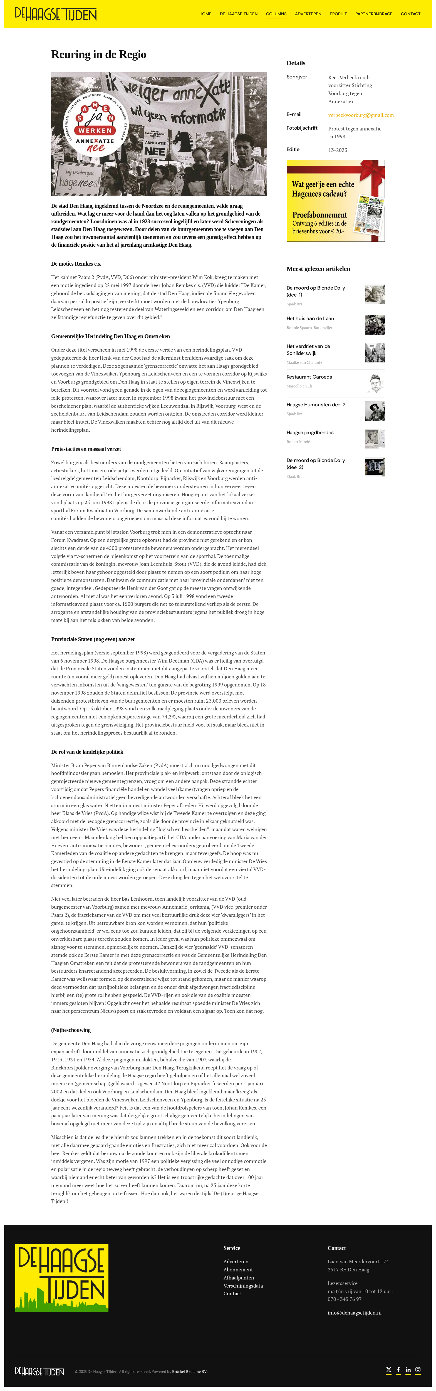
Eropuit (338, 14)
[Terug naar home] (56, 14)
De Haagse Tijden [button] (239, 14)
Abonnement (237, 1269)
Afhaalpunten (237, 1277)
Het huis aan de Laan (310, 318)
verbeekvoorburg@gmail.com (361, 115)
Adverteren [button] (308, 14)
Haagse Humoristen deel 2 (316, 404)
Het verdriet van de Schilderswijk (308, 350)
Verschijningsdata (242, 1285)
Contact (411, 14)
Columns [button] (276, 14)
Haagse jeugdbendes (310, 432)
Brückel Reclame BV (188, 1371)
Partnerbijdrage (374, 14)
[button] (159, 133)
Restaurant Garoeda (309, 377)
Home (205, 14)
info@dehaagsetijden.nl (353, 1312)
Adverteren (234, 1261)
